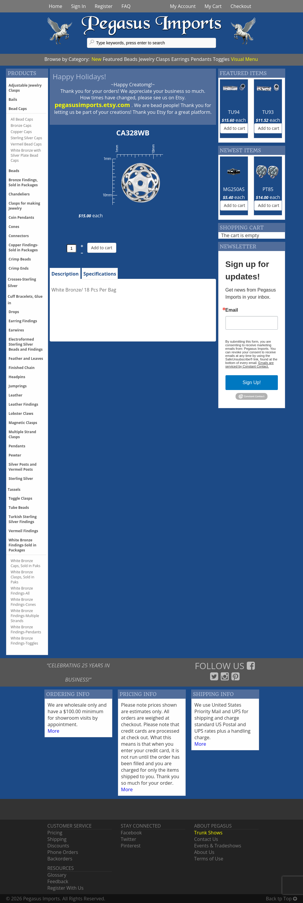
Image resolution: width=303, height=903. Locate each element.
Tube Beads (19, 507)
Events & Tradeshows (217, 845)
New (96, 59)
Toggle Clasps (20, 498)
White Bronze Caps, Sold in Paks (25, 563)
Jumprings (18, 386)
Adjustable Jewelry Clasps (25, 88)
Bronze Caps (21, 125)
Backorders (59, 858)
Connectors (19, 235)
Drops (14, 311)
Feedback (57, 881)
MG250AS (233, 189)
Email (231, 310)
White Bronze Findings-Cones (23, 602)
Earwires (16, 330)
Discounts (58, 845)
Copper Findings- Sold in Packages (23, 247)
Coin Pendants (21, 217)
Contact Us (206, 839)
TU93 (268, 112)
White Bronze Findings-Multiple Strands (25, 615)
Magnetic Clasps (23, 422)
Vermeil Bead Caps (26, 144)
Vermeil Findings (23, 530)
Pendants (201, 59)
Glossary (56, 875)
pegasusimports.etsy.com (92, 105)
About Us (204, 852)
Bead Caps (18, 108)
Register (103, 6)
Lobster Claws (21, 413)
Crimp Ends (18, 268)
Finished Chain (22, 367)
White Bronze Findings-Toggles (24, 641)
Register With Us (65, 888)
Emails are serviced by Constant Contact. (249, 364)
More (53, 731)
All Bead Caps (22, 119)
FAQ (125, 6)
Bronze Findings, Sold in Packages (23, 182)
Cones (14, 226)
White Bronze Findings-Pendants (26, 629)
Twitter (128, 839)
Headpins (17, 376)
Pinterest (131, 845)
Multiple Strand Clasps (22, 434)
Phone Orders (62, 852)
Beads (131, 59)
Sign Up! (252, 382)
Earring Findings (23, 320)
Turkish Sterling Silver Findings (23, 519)
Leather (15, 395)
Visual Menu (244, 59)
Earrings (180, 59)
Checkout (241, 6)
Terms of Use (208, 858)
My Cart (213, 6)
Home (55, 6)
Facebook (131, 832)
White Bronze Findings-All (22, 591)
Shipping (57, 839)
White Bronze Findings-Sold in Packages (22, 545)
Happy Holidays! (79, 76)
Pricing (54, 832)
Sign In (78, 6)
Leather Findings (23, 404)
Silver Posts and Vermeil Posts (22, 467)
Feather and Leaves (26, 358)
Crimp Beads (20, 259)
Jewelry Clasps (154, 59)
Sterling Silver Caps (26, 137)
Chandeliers (19, 194)
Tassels (14, 489)
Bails (13, 99)
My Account (183, 6)
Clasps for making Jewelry (24, 206)
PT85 (267, 189)
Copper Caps (21, 131)
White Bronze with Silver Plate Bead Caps (26, 155)
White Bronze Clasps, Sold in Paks (22, 577)
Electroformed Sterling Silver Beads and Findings (26, 344)
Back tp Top (281, 898)
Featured (113, 59)
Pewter (15, 455)
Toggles (221, 59)
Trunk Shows (208, 832)
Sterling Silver (21, 478)
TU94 (234, 112)
